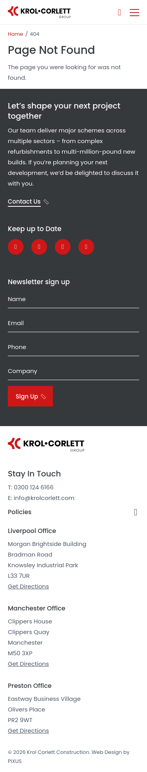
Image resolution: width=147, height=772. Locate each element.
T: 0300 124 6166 (31, 487)
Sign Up (27, 396)
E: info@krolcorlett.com (41, 498)
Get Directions (28, 586)
